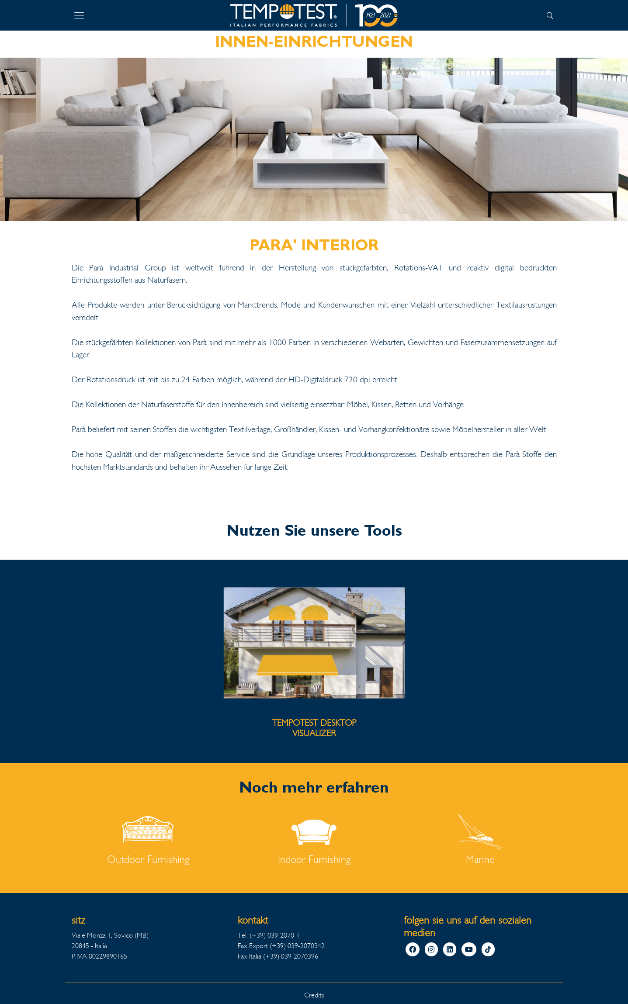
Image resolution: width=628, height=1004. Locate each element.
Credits (314, 995)
